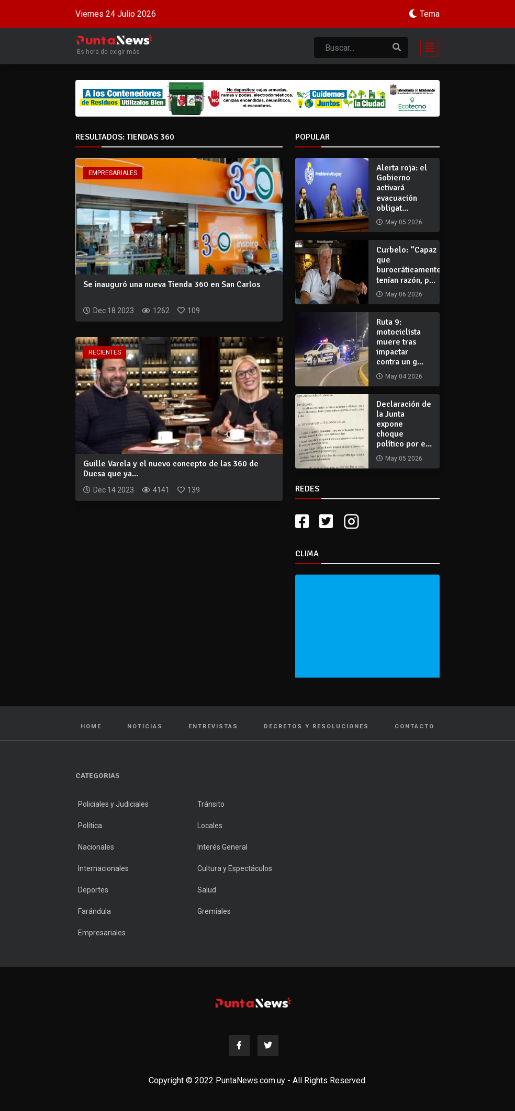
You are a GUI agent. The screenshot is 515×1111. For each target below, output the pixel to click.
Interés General (222, 847)
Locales (209, 825)
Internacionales (103, 868)
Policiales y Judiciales (113, 804)
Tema (430, 14)
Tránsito (211, 804)
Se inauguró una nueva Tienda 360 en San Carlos (171, 284)
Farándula (94, 911)
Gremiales (214, 911)
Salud (206, 890)
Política (90, 825)
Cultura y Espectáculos (234, 868)
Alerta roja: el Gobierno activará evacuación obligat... (401, 188)
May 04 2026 (403, 376)
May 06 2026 (403, 294)
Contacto (414, 726)
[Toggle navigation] (426, 46)
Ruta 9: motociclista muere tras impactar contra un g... (399, 342)
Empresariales (112, 173)
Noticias (145, 726)
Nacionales (96, 847)
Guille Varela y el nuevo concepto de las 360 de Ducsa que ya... (171, 469)
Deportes (93, 890)
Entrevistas (213, 726)
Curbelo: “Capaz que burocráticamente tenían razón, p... (408, 265)
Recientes (104, 352)
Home (91, 726)
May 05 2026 (403, 222)
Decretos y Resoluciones (316, 726)
